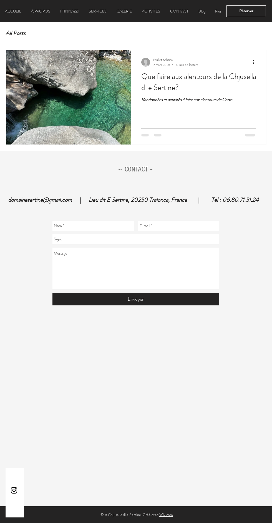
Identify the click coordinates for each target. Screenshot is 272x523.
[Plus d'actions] (255, 62)
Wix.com (166, 514)
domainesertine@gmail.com (40, 200)
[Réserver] (246, 11)
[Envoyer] (135, 299)
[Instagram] (14, 490)
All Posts (16, 33)
